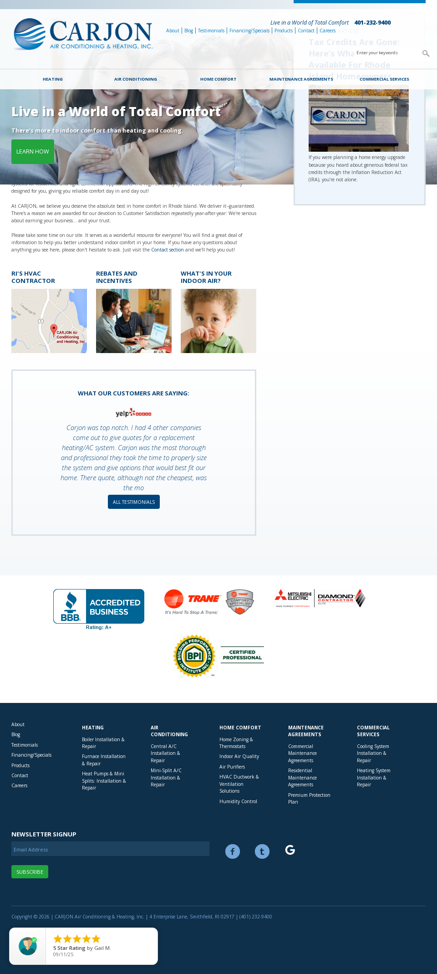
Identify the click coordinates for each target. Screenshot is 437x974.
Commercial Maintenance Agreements (302, 753)
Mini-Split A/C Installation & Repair (166, 777)
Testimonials (211, 30)
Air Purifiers (232, 767)
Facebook (232, 851)
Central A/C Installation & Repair (165, 753)
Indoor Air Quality (239, 756)
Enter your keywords (377, 53)
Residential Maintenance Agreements (302, 777)
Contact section (167, 249)
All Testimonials (134, 502)
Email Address (31, 849)
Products (283, 30)
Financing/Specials (249, 30)
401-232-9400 (372, 22)
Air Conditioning (135, 79)
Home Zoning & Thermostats (236, 742)
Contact (306, 30)
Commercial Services (384, 79)
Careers (327, 30)
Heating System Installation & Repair (374, 777)
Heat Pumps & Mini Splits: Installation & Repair (104, 780)
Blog (188, 30)
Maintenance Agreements (301, 79)
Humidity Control (238, 801)
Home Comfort (218, 79)
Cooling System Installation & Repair (373, 753)
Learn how (32, 151)
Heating (53, 79)
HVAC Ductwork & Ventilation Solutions (239, 784)
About (172, 30)
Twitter (262, 851)
